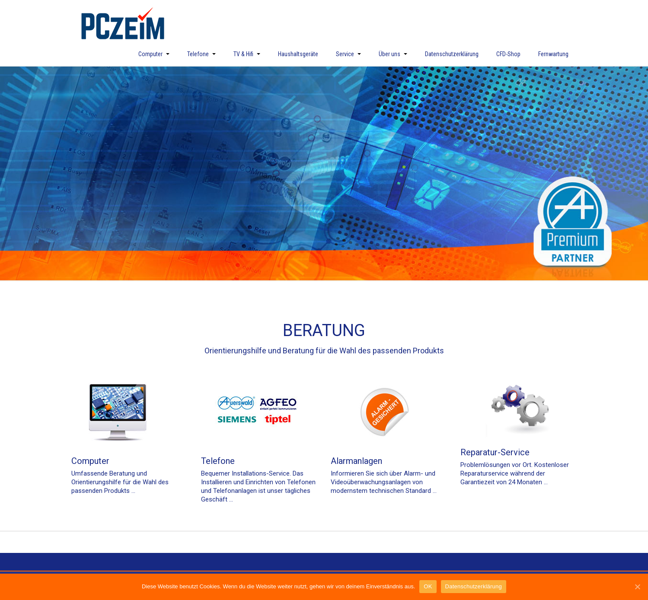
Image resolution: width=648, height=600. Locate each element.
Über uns (393, 54)
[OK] (637, 586)
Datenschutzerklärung (452, 54)
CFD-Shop (508, 54)
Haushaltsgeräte (298, 54)
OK (428, 586)
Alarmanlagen (356, 461)
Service (348, 54)
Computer (153, 54)
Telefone (201, 54)
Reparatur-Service (495, 452)
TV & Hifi (246, 54)
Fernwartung (553, 54)
